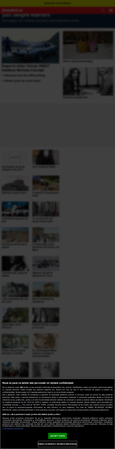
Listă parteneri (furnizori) (12, 429)
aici (20, 405)
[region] (57, 414)
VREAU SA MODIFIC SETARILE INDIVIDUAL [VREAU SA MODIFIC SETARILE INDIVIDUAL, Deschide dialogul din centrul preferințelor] (57, 444)
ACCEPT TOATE (57, 436)
